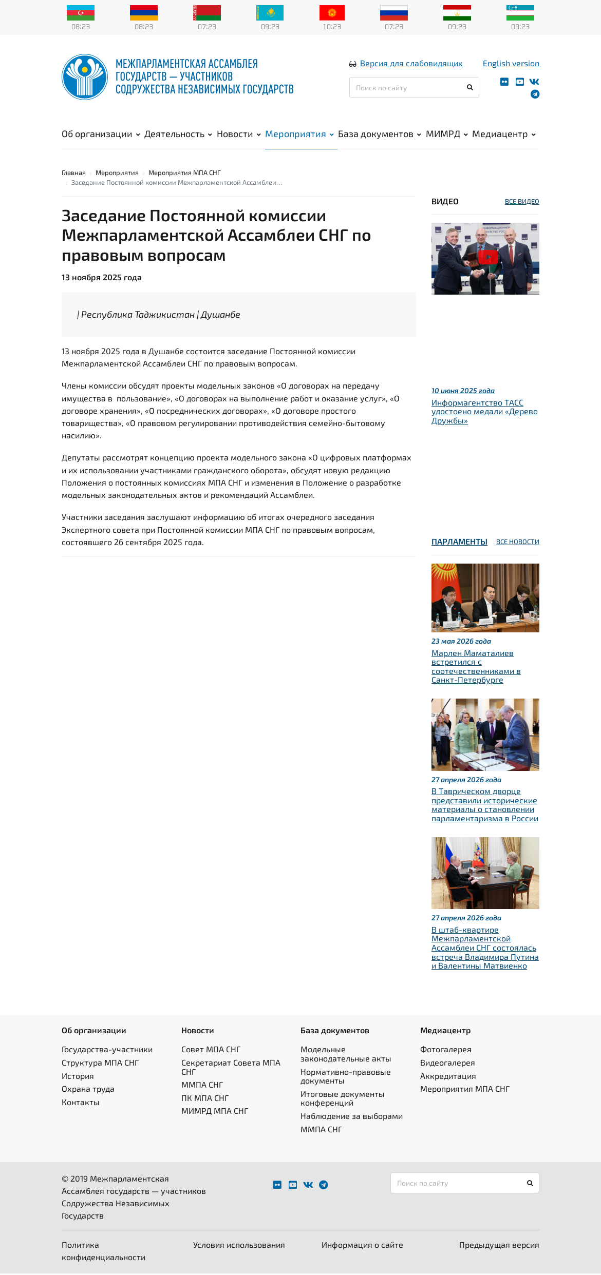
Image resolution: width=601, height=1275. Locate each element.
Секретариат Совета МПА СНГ (230, 1068)
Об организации (101, 134)
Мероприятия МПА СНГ (184, 174)
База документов (379, 134)
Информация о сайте (362, 1246)
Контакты (81, 1103)
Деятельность (178, 134)
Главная (74, 174)
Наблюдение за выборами (351, 1117)
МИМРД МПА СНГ (214, 1112)
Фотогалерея (446, 1051)
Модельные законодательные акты (345, 1055)
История (78, 1077)
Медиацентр (504, 134)
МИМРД (447, 134)
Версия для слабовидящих (411, 63)
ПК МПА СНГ (205, 1099)
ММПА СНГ (202, 1086)
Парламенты (459, 543)
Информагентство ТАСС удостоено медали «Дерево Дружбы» (484, 413)
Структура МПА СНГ (100, 1064)
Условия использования (239, 1246)
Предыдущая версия (499, 1246)
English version (511, 63)
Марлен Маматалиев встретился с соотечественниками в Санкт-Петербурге (476, 667)
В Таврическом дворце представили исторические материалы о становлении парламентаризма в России (484, 805)
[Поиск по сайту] (414, 88)
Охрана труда (88, 1090)
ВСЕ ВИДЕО (522, 203)
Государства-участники (107, 1051)
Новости (239, 134)
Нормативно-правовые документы (345, 1077)
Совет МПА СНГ (210, 1051)
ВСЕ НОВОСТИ (517, 543)
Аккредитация (448, 1077)
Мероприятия (299, 134)
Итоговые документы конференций (342, 1099)
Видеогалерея (447, 1064)
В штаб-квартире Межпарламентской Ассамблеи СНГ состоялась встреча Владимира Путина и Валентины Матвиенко (485, 949)
